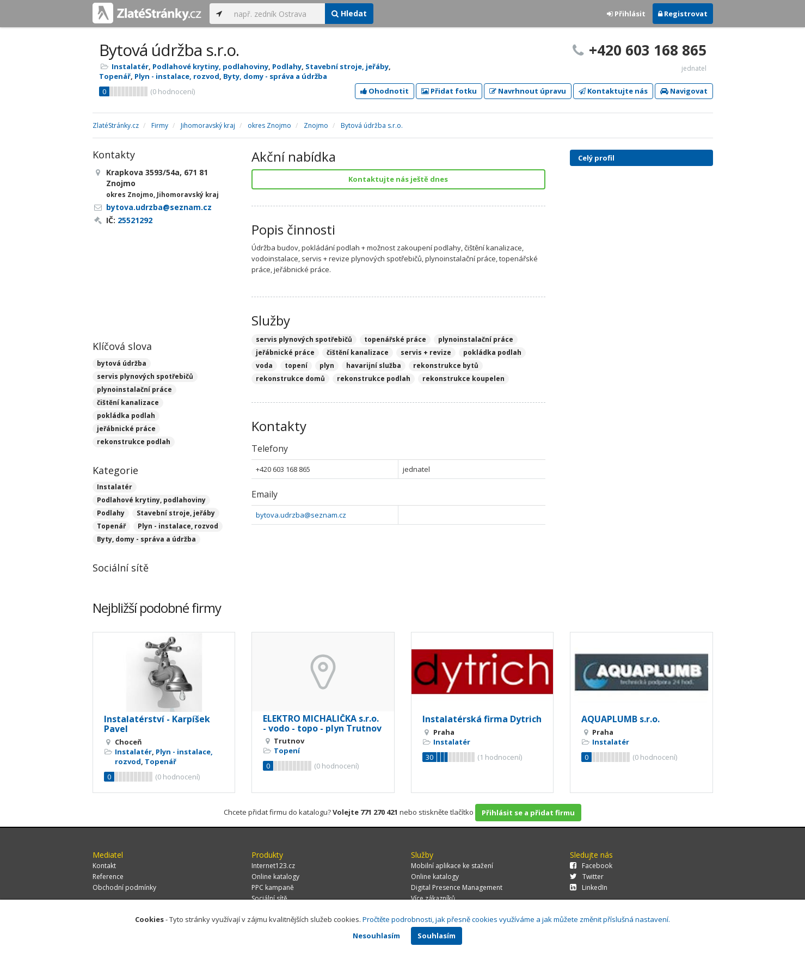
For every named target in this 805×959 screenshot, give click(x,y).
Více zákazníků (433, 898)
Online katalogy (275, 876)
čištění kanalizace (128, 402)
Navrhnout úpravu (527, 91)
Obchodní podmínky (124, 887)
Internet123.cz (273, 865)
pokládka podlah (126, 415)
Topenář (115, 76)
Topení (287, 750)
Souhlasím (436, 935)
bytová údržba (121, 363)
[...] (276, 13)
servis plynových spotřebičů (145, 376)
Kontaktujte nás (613, 91)
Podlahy (287, 66)
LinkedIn (588, 887)
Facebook (591, 865)
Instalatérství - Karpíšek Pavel (157, 724)
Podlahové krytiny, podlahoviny (210, 66)
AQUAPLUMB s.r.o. (620, 719)
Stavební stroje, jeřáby (347, 66)
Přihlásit (626, 14)
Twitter (587, 876)
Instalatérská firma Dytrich (482, 719)
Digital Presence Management (456, 887)
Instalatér (130, 66)
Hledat (349, 13)
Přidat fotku (449, 91)
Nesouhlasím (376, 935)
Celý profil (596, 158)
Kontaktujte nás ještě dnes (398, 179)
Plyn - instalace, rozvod (176, 76)
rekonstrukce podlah (133, 441)
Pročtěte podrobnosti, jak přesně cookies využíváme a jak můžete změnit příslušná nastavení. (516, 919)
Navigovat (684, 91)
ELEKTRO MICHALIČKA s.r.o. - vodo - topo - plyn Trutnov (322, 723)
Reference (108, 876)
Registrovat (683, 14)
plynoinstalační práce (134, 389)
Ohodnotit (384, 91)
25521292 (135, 220)
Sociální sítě (269, 898)
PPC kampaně (272, 887)
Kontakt (104, 865)
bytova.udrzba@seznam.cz (301, 515)
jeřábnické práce (126, 428)
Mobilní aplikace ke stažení (452, 865)
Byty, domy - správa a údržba (275, 76)
